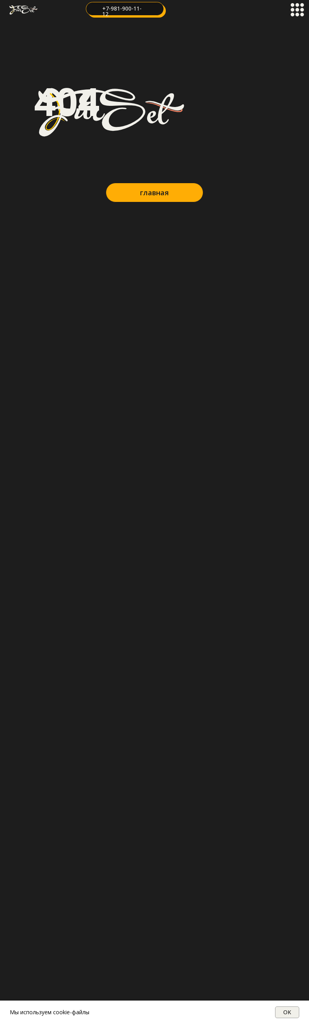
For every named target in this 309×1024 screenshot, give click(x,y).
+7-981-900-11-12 (122, 11)
